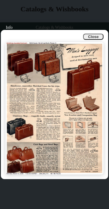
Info (9, 27)
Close (93, 37)
